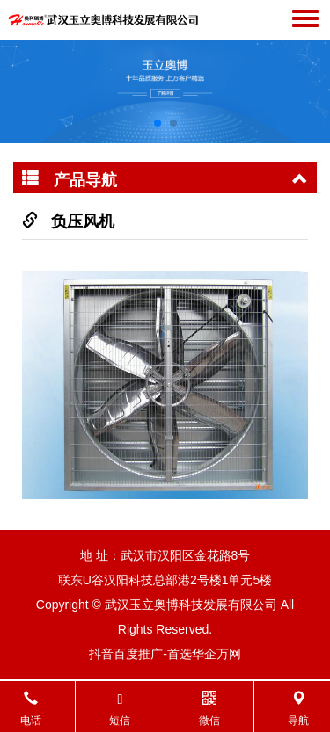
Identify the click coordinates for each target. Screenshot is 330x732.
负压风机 (82, 221)
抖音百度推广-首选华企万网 (165, 654)
